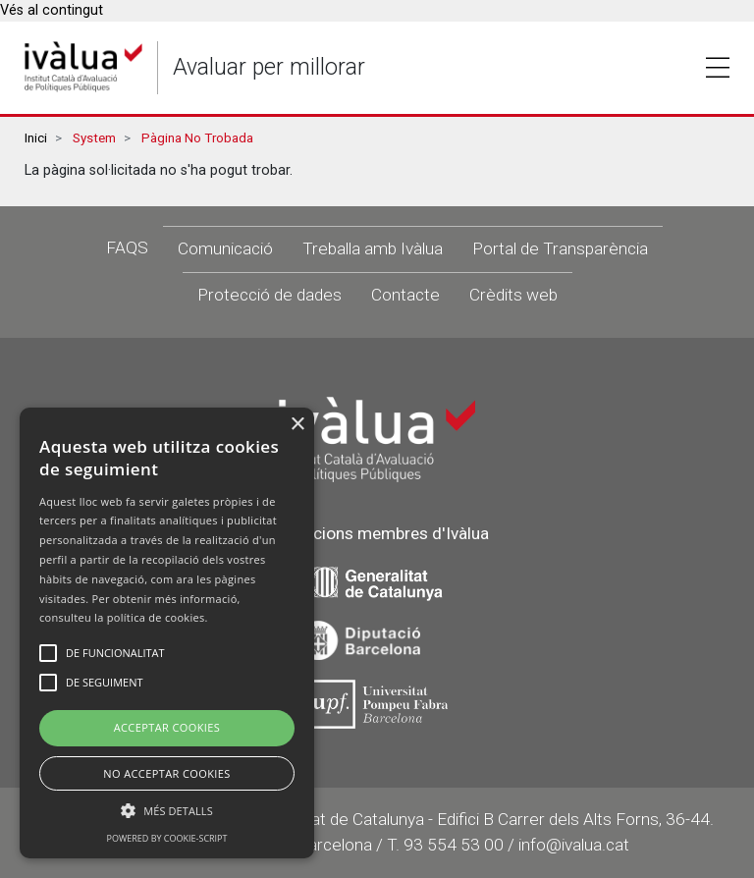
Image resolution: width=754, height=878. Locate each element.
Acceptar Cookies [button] (167, 727)
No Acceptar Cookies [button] (167, 773)
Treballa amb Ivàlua (372, 248)
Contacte (405, 294)
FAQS (127, 247)
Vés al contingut (51, 10)
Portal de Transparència (560, 248)
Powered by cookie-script (167, 838)
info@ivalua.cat (573, 844)
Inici (36, 138)
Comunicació (225, 248)
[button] (167, 810)
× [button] (297, 424)
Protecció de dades (269, 294)
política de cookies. (157, 617)
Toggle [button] (717, 67)
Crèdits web (513, 294)
